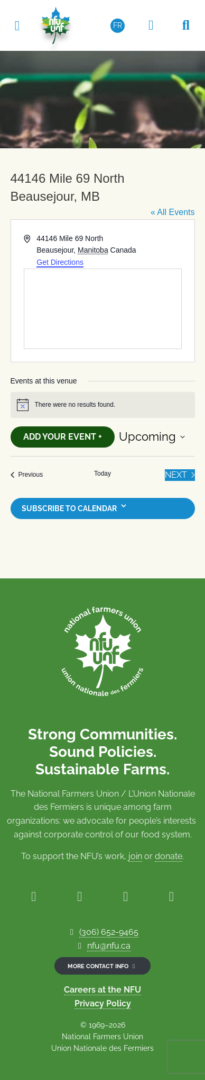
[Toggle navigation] (17, 25)
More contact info (102, 966)
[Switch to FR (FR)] (118, 25)
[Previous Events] (27, 475)
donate (168, 856)
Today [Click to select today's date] (102, 473)
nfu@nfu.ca (109, 946)
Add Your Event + (62, 437)
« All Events (173, 212)
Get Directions (59, 262)
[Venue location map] (102, 309)
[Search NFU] (186, 25)
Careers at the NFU (102, 990)
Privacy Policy (102, 1003)
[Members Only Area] (151, 25)
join (135, 856)
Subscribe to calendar (69, 508)
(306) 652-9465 (108, 932)
